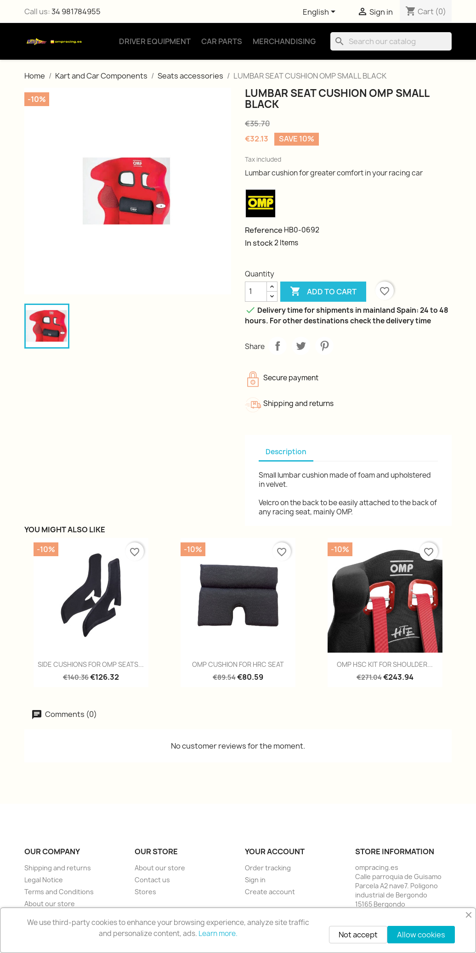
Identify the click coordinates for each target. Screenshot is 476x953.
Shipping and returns (57, 867)
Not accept (358, 935)
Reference (264, 230)
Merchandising (284, 41)
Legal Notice (43, 879)
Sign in (255, 879)
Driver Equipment (155, 41)
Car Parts (221, 41)
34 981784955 (76, 11)
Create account (270, 891)
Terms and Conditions (59, 891)
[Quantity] (256, 292)
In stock (259, 243)
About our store (49, 903)
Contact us (152, 879)
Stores (145, 891)
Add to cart (323, 292)
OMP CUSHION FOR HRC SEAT (238, 664)
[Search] (391, 41)
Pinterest (324, 346)
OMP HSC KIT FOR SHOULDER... (385, 664)
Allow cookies (421, 935)
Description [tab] (286, 452)
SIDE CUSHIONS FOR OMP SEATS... (91, 664)
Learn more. (218, 933)
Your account (275, 851)
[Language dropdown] (321, 12)
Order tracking (268, 867)
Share (277, 346)
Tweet (301, 346)
